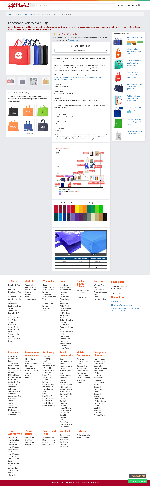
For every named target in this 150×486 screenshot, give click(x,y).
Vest (44, 299)
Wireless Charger (100, 401)
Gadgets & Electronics (100, 354)
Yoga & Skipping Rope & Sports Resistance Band (14, 365)
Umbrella (81, 431)
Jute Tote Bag (99, 290)
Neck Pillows (12, 445)
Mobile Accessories (83, 354)
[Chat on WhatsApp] (137, 481)
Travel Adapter (13, 454)
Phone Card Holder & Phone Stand (82, 361)
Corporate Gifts (21, 14)
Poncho (28, 292)
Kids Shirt (11, 290)
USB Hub (97, 408)
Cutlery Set (12, 408)
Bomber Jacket (30, 287)
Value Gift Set (13, 356)
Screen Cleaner (65, 408)
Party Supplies (65, 392)
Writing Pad (46, 363)
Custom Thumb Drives (81, 284)
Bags (62, 281)
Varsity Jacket (30, 290)
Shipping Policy (116, 293)
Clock (62, 359)
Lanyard (45, 306)
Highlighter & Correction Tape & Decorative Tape (49, 398)
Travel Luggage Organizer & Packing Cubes (65, 310)
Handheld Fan (99, 399)
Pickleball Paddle (14, 375)
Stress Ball (63, 403)
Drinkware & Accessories (32, 354)
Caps (44, 311)
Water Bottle (30, 368)
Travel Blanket (13, 440)
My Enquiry (134, 5)
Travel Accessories (15, 432)
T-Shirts (12, 281)
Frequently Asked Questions (121, 286)
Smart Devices (99, 364)
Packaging (46, 359)
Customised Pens (49, 432)
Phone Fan (80, 382)
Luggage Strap (13, 456)
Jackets (29, 281)
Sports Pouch (65, 348)
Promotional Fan (65, 422)
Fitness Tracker (99, 359)
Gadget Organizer (66, 320)
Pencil (44, 361)
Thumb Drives (82, 297)
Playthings (63, 417)
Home (10, 14)
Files (44, 394)
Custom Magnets (66, 410)
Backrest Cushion (14, 377)
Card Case (63, 420)
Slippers (45, 285)
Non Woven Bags (44, 14)
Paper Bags (64, 285)
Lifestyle (13, 353)
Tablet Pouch (64, 306)
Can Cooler (64, 396)
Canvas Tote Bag (100, 297)
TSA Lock (11, 475)
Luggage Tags (13, 468)
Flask (27, 375)
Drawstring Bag (65, 290)
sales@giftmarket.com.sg (121, 305)
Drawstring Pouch (66, 287)
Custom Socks (47, 304)
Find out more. (73, 40)
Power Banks (28, 432)
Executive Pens (48, 445)
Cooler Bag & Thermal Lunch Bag (65, 299)
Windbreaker (30, 285)
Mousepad (98, 380)
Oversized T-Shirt (14, 297)
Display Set (46, 375)
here (60, 110)
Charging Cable (82, 375)
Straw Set (29, 366)
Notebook (65, 431)
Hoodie (28, 294)
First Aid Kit (12, 438)
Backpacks (63, 346)
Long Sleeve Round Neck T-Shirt (13, 313)
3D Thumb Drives (83, 290)
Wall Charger (98, 378)
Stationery (48, 353)
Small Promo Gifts (66, 354)
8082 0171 (116, 301)
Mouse (96, 406)
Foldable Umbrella (83, 435)
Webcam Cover (99, 361)
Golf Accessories (14, 384)
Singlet (10, 322)
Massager (97, 410)
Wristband (46, 308)
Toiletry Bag (64, 325)
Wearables (48, 281)
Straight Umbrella (83, 437)
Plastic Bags (64, 304)
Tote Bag (32, 14)
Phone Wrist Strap (49, 297)
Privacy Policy (116, 288)
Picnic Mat (12, 410)
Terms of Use (116, 291)
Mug (27, 378)
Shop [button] (121, 5)
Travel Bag (12, 442)
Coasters (63, 406)
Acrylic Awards (47, 356)
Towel (10, 405)
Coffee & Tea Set (31, 371)
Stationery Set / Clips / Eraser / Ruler (48, 389)
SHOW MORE (28, 134)
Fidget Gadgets (65, 375)
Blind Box (63, 382)
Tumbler (28, 373)
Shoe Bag (63, 322)
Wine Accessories (32, 364)
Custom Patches (66, 385)
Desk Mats (98, 366)
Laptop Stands (99, 382)
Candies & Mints (66, 394)
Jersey (10, 308)
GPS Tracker (98, 403)
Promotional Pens (48, 438)
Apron (44, 301)
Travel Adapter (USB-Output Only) (13, 449)
